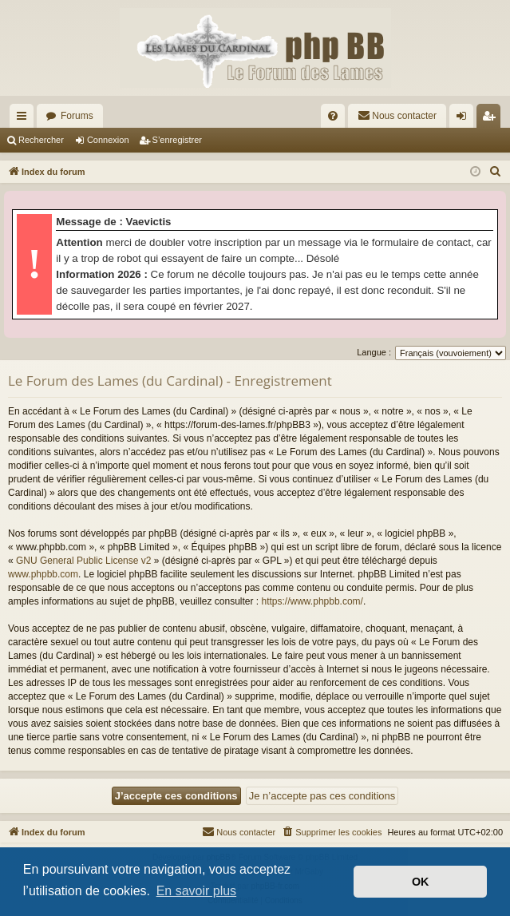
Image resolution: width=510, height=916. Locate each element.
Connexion (108, 140)
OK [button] (420, 881)
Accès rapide (25, 119)
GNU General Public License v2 (83, 560)
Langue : (374, 352)
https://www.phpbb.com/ (312, 601)
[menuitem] (333, 116)
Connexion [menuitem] (465, 119)
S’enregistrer (177, 140)
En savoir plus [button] (196, 891)
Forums (77, 115)
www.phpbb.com (43, 574)
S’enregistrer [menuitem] (492, 119)
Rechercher (41, 140)
